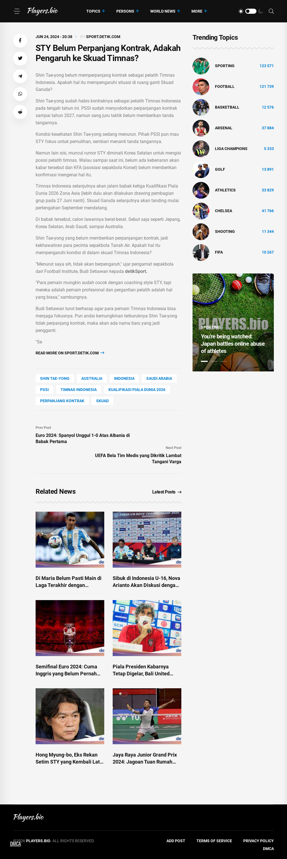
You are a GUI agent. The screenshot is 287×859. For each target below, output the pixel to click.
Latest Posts (167, 492)
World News (162, 11)
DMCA (268, 848)
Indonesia (124, 378)
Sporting (225, 66)
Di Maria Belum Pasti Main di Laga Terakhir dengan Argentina (68, 585)
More (196, 11)
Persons (125, 11)
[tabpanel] (233, 322)
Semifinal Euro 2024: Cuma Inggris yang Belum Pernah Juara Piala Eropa (66, 674)
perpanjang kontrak (62, 401)
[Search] (271, 11)
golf (220, 169)
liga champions (231, 148)
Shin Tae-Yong (55, 378)
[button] (20, 41)
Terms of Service (214, 841)
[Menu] (16, 11)
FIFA (219, 252)
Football (225, 86)
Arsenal (223, 128)
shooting (225, 231)
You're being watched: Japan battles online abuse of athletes (233, 343)
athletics (225, 190)
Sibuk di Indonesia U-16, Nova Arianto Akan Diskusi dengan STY (146, 585)
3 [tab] (223, 361)
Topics (93, 11)
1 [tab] (204, 361)
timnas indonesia (79, 389)
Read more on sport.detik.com (70, 352)
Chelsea (223, 211)
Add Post (175, 841)
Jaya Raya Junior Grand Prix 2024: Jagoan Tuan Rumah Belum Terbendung (145, 762)
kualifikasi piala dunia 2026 (136, 389)
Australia (91, 378)
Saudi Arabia (159, 378)
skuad (102, 401)
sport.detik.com (103, 36)
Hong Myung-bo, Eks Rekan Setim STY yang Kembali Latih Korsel (70, 762)
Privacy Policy (258, 841)
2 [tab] (213, 361)
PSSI (44, 389)
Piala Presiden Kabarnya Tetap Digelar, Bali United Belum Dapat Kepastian (141, 674)
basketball (227, 107)
